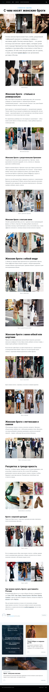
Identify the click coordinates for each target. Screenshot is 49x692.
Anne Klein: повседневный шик (13, 647)
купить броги (22, 53)
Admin (9, 614)
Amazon (17, 2)
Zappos (20, 595)
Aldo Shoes (34, 595)
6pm (16, 595)
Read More (44, 615)
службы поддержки (29, 607)
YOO (12, 595)
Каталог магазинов (24, 2)
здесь (28, 105)
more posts (11, 616)
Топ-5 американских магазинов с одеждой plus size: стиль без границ (12, 638)
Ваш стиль (29, 7)
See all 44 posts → (13, 651)
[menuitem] (8, 2)
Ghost (46, 687)
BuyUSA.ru (8, 2)
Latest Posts (41, 687)
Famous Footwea (26, 595)
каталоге (7, 599)
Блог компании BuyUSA (6, 687)
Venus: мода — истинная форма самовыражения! (12, 643)
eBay (13, 2)
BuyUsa (16, 599)
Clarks (9, 595)
